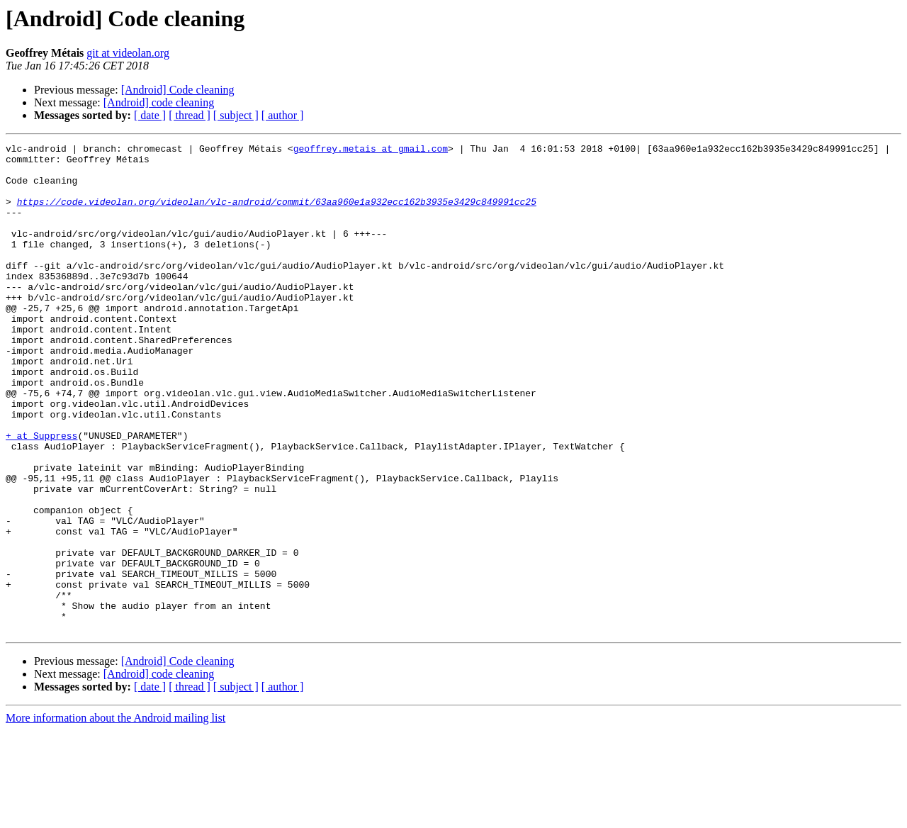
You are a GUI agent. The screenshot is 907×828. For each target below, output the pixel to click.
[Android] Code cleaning (178, 90)
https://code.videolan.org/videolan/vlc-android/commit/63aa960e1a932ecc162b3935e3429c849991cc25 (276, 214)
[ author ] (282, 115)
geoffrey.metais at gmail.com (370, 150)
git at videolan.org (127, 53)
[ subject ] (236, 115)
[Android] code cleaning (158, 102)
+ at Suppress (41, 494)
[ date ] (150, 115)
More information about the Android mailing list (115, 816)
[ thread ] (189, 115)
